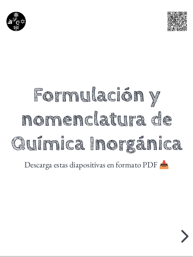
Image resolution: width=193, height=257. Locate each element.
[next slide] (183, 236)
